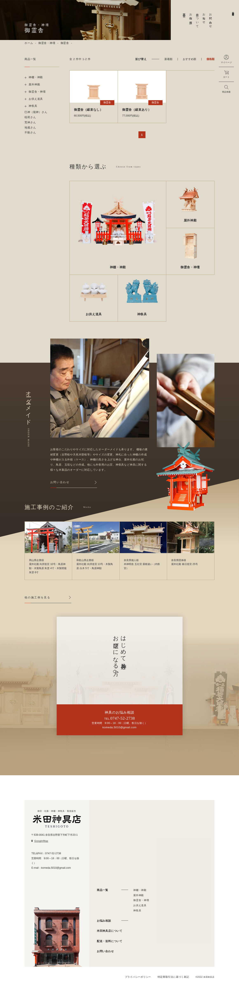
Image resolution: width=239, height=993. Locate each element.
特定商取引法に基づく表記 (173, 976)
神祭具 (137, 910)
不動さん (30, 132)
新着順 (168, 59)
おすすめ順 (189, 59)
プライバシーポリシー (138, 976)
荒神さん (30, 122)
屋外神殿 (138, 895)
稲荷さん (30, 117)
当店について (197, 19)
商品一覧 (184, 12)
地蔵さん (30, 127)
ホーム (29, 43)
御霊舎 (65, 43)
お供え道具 (139, 905)
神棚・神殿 (139, 890)
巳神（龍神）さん (36, 112)
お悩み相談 (190, 15)
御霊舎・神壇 (46, 43)
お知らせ (203, 17)
